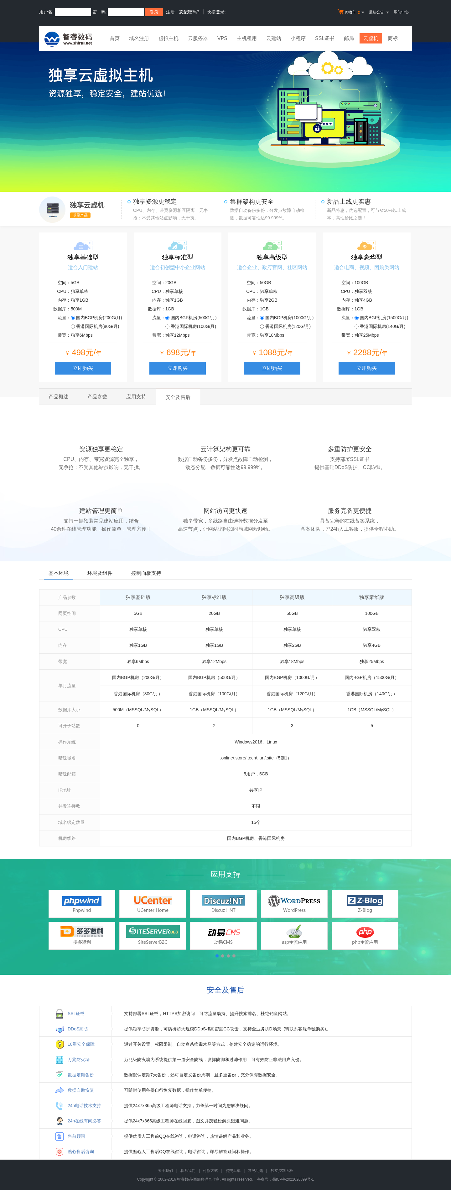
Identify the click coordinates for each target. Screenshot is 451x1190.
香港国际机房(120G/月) (285, 326)
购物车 (352, 12)
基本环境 (59, 573)
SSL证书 (324, 38)
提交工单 (233, 1170)
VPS (222, 38)
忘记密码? (189, 11)
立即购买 (83, 368)
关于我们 (165, 1170)
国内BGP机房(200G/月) (96, 317)
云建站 (273, 38)
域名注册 (139, 38)
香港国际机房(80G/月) (95, 326)
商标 (393, 38)
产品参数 (97, 396)
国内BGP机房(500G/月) (191, 317)
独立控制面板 (282, 1170)
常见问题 (255, 1170)
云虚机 (370, 38)
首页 (115, 38)
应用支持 (136, 396)
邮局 (349, 38)
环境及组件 (99, 573)
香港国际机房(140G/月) (380, 326)
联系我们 (187, 1170)
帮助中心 (401, 12)
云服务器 (198, 38)
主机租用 (247, 38)
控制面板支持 (146, 573)
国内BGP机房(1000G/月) (287, 317)
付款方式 (210, 1170)
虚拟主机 (168, 38)
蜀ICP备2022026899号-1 (293, 1179)
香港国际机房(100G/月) (190, 326)
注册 (170, 11)
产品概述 (59, 396)
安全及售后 (177, 397)
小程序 (298, 38)
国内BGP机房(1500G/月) (381, 317)
